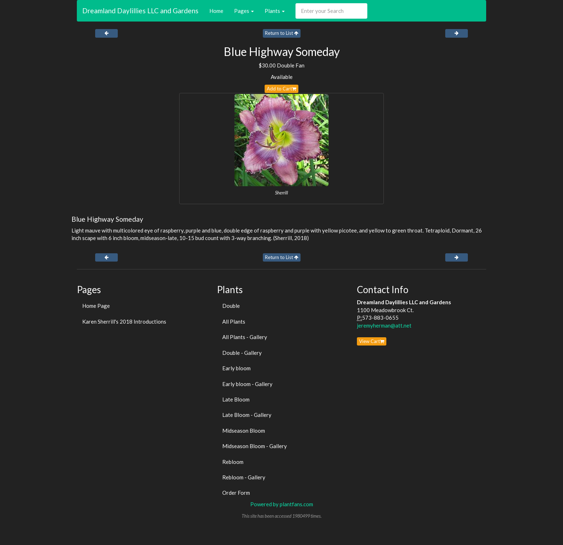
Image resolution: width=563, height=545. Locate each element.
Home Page (96, 305)
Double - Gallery (242, 352)
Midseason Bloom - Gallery (254, 446)
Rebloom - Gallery (243, 477)
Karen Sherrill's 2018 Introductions (124, 321)
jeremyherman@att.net (384, 325)
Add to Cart (281, 88)
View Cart (371, 341)
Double (231, 305)
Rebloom (232, 462)
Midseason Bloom (243, 430)
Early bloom (236, 368)
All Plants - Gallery (244, 337)
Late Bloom (236, 399)
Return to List (281, 33)
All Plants (233, 321)
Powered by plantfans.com (281, 504)
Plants (275, 11)
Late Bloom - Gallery (246, 415)
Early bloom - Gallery (247, 384)
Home (216, 11)
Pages (244, 11)
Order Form (236, 492)
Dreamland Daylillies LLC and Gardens (140, 10)
